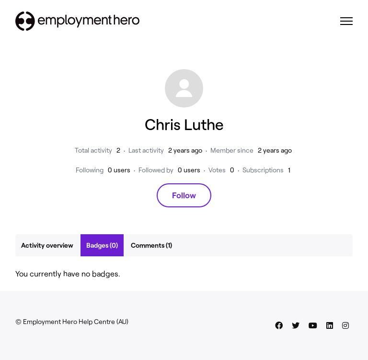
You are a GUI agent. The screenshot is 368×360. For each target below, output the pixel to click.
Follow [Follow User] (184, 195)
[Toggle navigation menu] (346, 21)
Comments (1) (151, 245)
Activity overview (47, 245)
